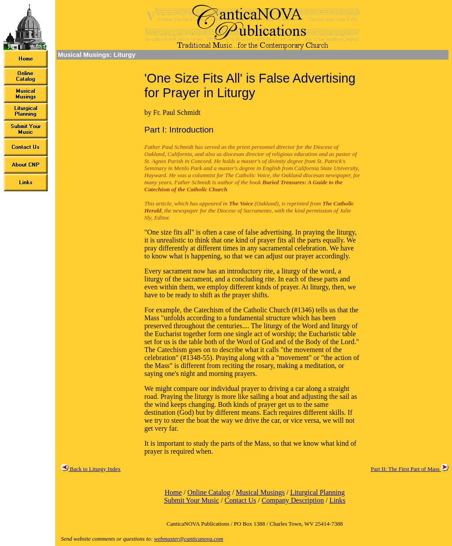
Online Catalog (208, 492)
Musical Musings (260, 492)
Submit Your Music (191, 500)
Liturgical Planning (317, 492)
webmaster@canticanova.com (188, 538)
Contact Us (240, 500)
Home (173, 492)
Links (337, 500)
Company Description (293, 500)
